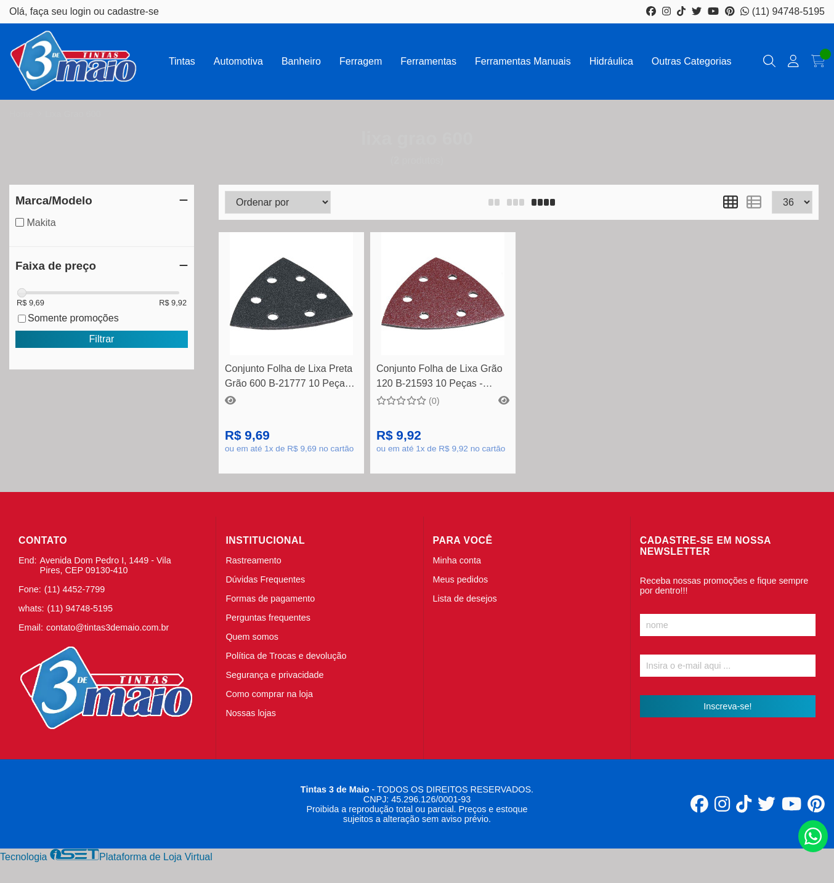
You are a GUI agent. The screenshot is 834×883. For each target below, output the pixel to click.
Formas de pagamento (270, 598)
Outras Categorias (692, 61)
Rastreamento (253, 560)
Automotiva (238, 61)
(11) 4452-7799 (74, 589)
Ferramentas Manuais (523, 61)
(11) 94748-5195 (782, 11)
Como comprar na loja (269, 694)
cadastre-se (133, 11)
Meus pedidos (460, 579)
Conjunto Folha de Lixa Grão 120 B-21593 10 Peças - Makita (439, 377)
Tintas (182, 61)
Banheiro (301, 61)
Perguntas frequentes (267, 618)
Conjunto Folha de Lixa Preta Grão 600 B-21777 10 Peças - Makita (290, 377)
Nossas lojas (250, 713)
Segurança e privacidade (274, 675)
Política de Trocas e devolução (285, 656)
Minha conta (457, 560)
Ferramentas (428, 61)
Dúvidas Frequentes (265, 579)
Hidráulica (611, 61)
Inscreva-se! (727, 706)
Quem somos (251, 637)
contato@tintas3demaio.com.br (107, 627)
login (82, 11)
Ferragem (360, 61)
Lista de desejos (465, 598)
